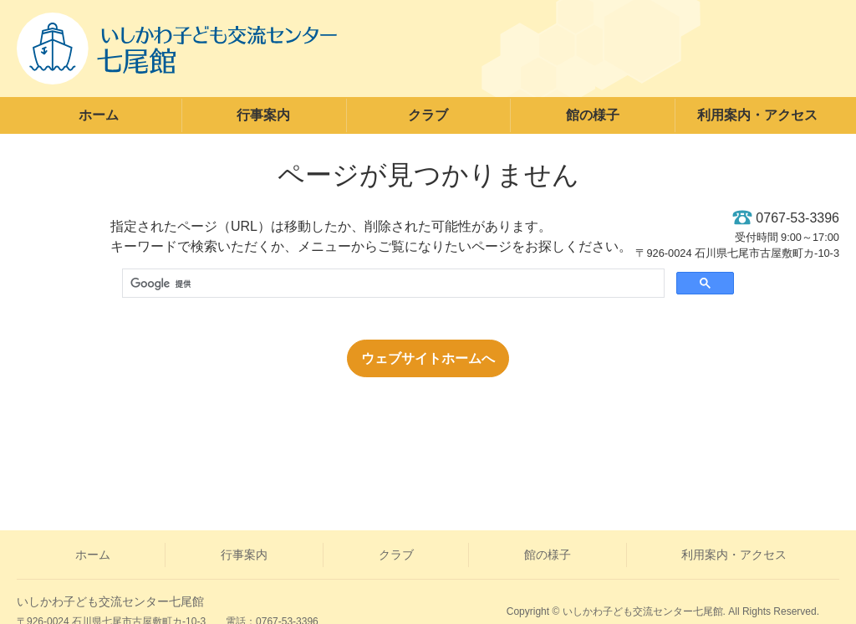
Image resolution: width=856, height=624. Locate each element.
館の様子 (592, 115)
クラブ (428, 115)
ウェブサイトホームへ (428, 358)
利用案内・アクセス (757, 115)
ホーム (99, 115)
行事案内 (263, 115)
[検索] (391, 284)
